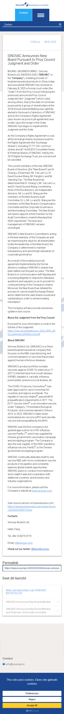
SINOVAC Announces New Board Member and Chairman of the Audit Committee (28, 611)
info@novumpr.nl (13, 664)
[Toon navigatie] (40, 15)
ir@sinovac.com (24, 543)
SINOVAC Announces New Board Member (28, 602)
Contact (23, 12)
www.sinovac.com (42, 490)
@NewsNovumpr (40, 549)
